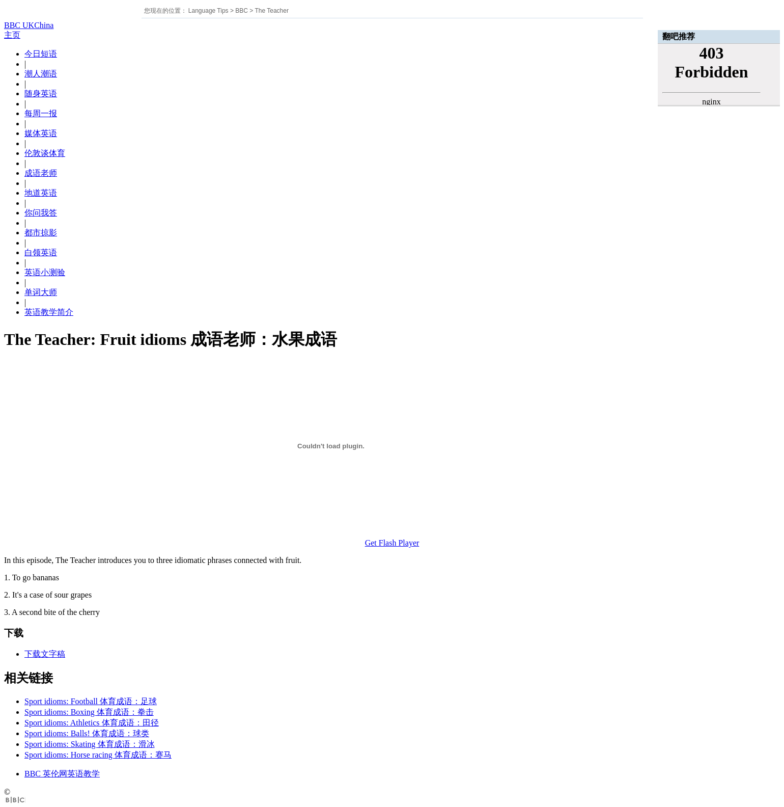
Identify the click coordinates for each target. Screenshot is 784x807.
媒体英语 (40, 133)
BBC (241, 10)
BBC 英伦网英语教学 (62, 773)
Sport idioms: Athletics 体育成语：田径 (91, 722)
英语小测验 (44, 272)
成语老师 (40, 173)
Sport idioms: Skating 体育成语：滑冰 (89, 744)
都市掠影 (40, 232)
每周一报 (40, 113)
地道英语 (40, 193)
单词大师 (40, 292)
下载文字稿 (44, 654)
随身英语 (40, 93)
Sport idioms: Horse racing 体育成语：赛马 (98, 754)
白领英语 (40, 252)
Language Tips (208, 10)
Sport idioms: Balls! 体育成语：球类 (86, 733)
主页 (12, 35)
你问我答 (40, 212)
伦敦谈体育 (44, 153)
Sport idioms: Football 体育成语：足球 (90, 701)
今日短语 (40, 53)
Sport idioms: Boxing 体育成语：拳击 (89, 712)
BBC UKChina (28, 25)
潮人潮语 (40, 73)
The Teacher (272, 10)
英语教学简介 (48, 312)
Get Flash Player (392, 543)
